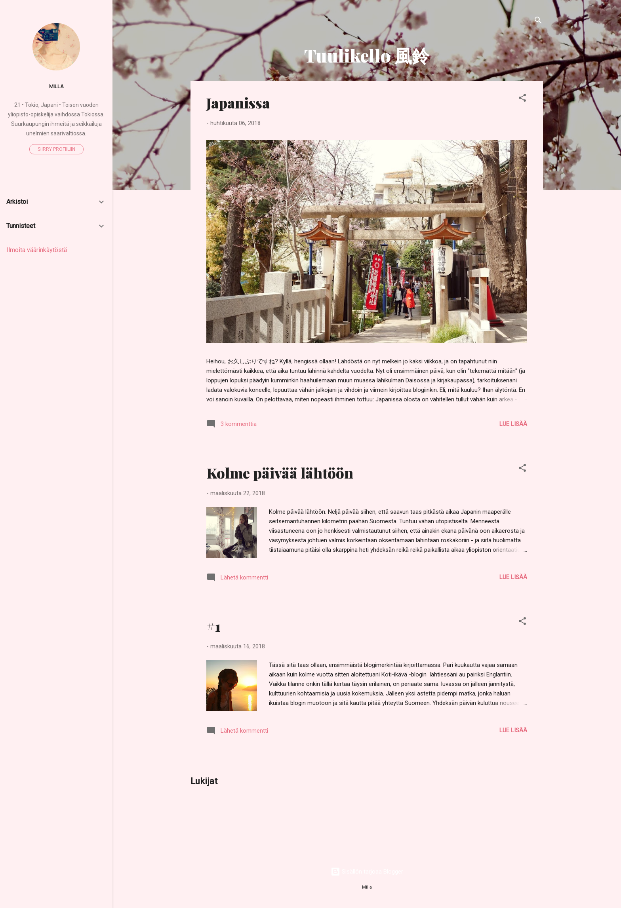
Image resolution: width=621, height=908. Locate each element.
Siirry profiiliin (56, 149)
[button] (522, 99)
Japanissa (238, 102)
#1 (213, 625)
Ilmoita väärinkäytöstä (36, 250)
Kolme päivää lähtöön (279, 472)
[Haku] (538, 21)
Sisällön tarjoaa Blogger (367, 871)
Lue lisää (513, 423)
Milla (56, 86)
